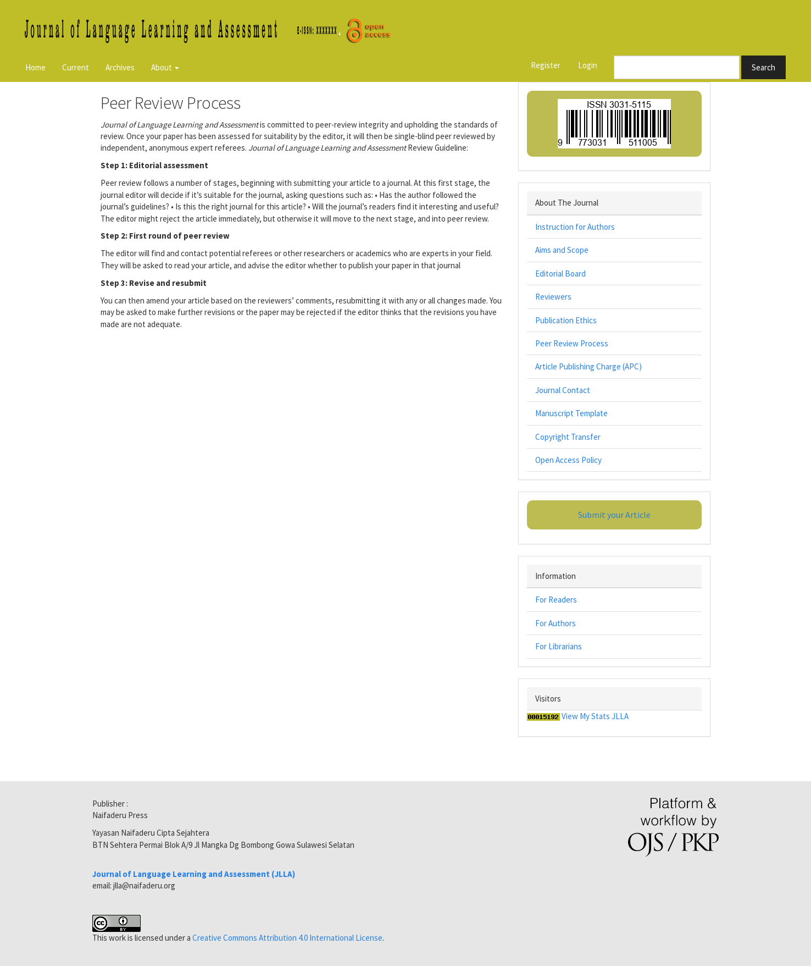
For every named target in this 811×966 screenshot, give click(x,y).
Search (763, 67)
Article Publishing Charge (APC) (588, 366)
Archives (120, 67)
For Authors (555, 623)
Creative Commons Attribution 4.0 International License (287, 937)
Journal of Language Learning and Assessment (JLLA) (193, 874)
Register (545, 65)
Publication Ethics (566, 320)
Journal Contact (562, 390)
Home (35, 67)
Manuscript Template (571, 413)
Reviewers (553, 296)
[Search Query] (677, 67)
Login (587, 65)
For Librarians (558, 646)
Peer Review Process (571, 343)
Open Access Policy (568, 460)
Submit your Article (614, 514)
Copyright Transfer (568, 437)
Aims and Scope (561, 250)
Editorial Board (560, 273)
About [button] (165, 67)
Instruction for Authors (575, 227)
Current (75, 67)
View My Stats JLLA (595, 716)
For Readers (556, 599)
